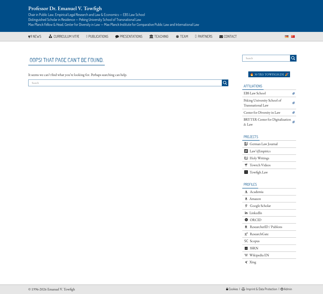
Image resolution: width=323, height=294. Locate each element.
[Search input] (126, 83)
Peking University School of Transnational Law (262, 103)
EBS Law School (255, 93)
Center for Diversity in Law (262, 112)
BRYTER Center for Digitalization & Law (267, 122)
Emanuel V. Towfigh (61, 289)
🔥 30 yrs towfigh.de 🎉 (269, 74)
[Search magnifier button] (225, 83)
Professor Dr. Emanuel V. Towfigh (65, 8)
